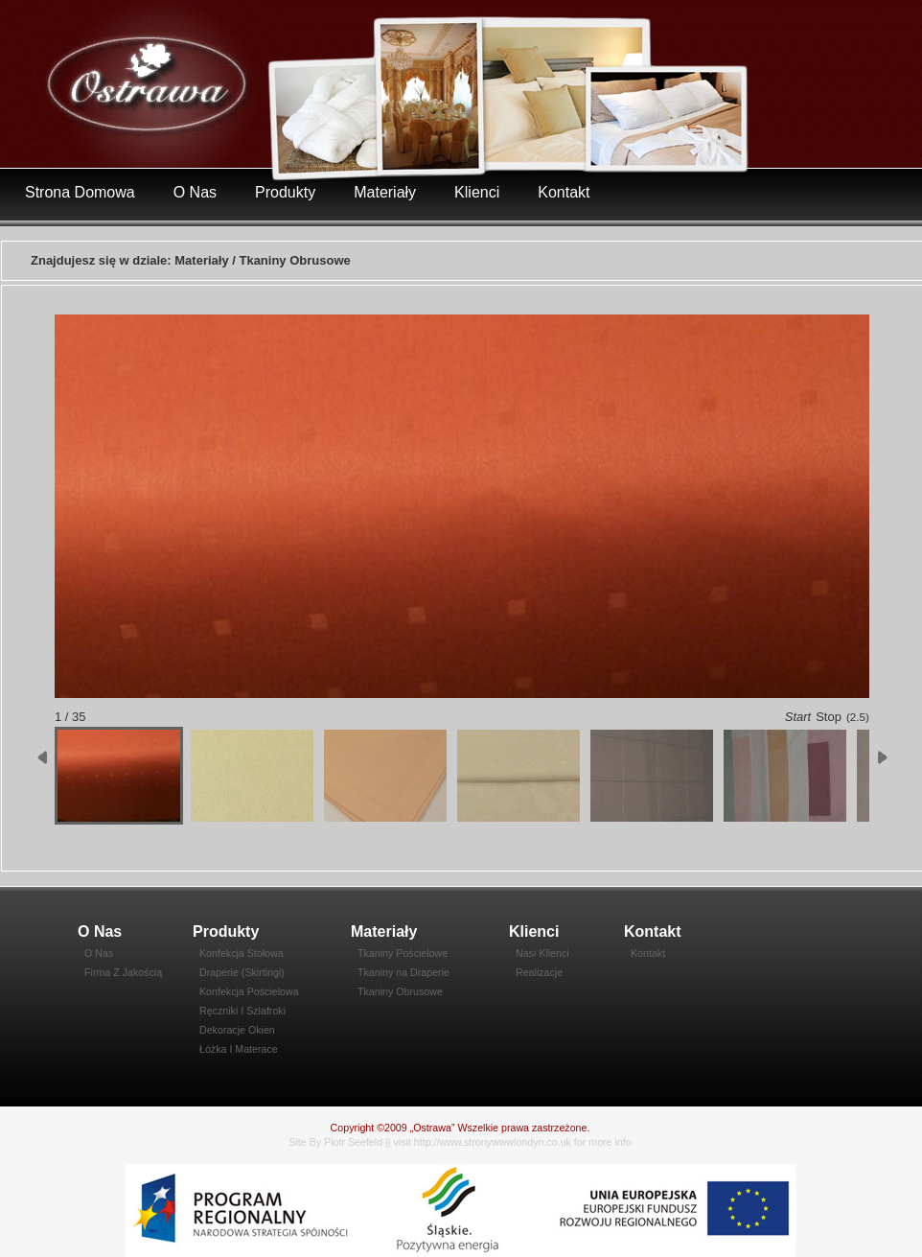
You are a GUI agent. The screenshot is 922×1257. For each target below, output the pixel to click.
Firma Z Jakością (123, 972)
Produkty (285, 192)
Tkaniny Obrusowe (400, 991)
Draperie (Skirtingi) (242, 972)
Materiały (385, 192)
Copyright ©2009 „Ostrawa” (393, 1127)
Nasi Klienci (542, 953)
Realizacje (539, 972)
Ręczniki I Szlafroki (242, 1010)
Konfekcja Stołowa (241, 953)
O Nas (195, 192)
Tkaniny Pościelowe (402, 953)
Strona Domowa (80, 192)
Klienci (476, 192)
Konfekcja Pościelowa (249, 991)
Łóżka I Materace (238, 1049)
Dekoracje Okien (237, 1030)
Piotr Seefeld (353, 1142)
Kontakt (563, 192)
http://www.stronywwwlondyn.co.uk (492, 1142)
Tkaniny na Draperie (403, 972)
